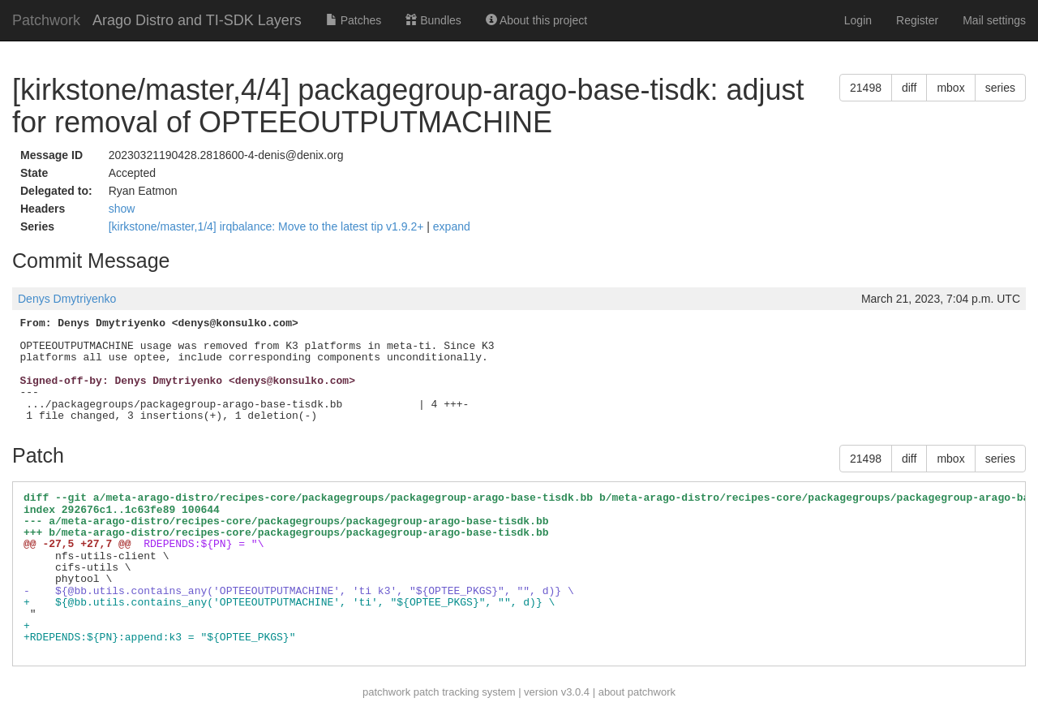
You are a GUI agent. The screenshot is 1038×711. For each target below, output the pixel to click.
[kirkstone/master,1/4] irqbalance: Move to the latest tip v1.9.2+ (268, 226)
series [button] (1000, 87)
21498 (865, 87)
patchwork (386, 692)
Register (917, 20)
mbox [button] (950, 87)
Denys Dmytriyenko (67, 298)
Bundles (433, 20)
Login (858, 20)
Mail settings (994, 20)
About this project (536, 20)
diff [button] (909, 87)
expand (451, 226)
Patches (353, 20)
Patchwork (46, 20)
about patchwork (637, 692)
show (122, 208)
